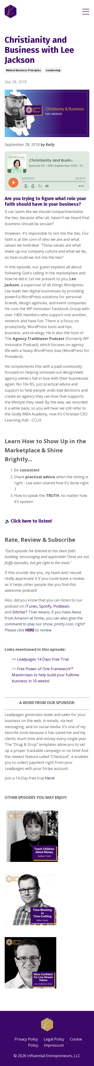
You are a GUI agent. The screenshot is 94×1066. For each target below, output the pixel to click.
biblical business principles (23, 70)
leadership (53, 70)
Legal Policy (54, 1039)
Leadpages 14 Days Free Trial (43, 659)
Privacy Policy (26, 1039)
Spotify (45, 606)
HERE (29, 630)
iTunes (31, 606)
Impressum (54, 1045)
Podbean (61, 606)
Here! (49, 778)
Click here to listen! (31, 521)
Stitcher (19, 612)
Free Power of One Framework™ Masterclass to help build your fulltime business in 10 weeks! (45, 674)
